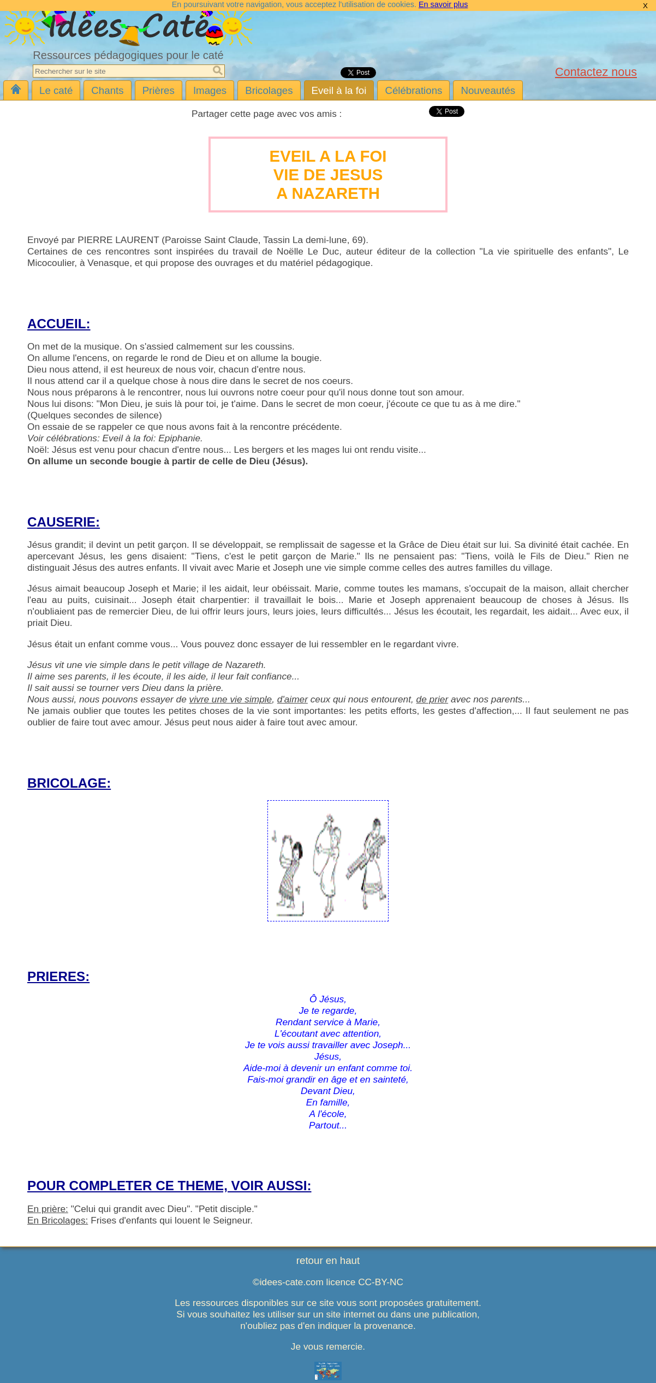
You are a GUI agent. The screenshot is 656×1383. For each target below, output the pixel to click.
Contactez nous (596, 72)
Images (209, 90)
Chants (107, 90)
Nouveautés (488, 90)
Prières (158, 90)
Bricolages (269, 90)
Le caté (56, 90)
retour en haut (328, 1260)
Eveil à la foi (339, 90)
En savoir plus (443, 4)
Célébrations (413, 90)
